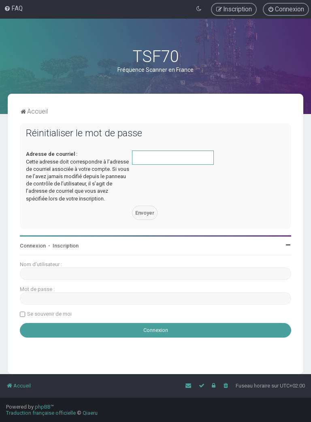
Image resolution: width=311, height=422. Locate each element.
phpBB (43, 407)
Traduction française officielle (41, 413)
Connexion (33, 246)
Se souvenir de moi (49, 314)
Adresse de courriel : (51, 154)
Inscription (66, 246)
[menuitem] (13, 8)
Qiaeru (90, 413)
